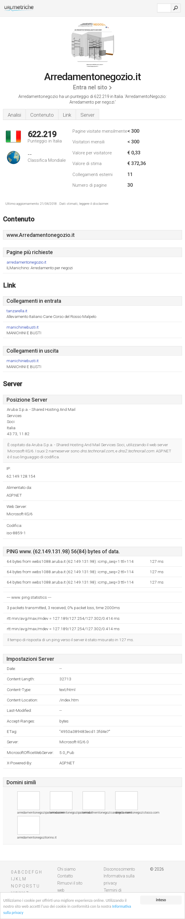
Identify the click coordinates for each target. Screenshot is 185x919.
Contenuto (42, 115)
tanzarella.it (17, 311)
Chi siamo (66, 869)
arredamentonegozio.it (26, 262)
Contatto (65, 876)
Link (67, 115)
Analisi (14, 115)
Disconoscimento (119, 869)
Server (87, 115)
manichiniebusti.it (23, 327)
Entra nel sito (90, 87)
